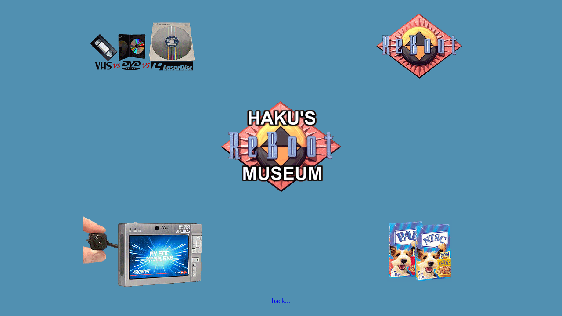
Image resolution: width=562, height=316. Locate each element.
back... (281, 301)
